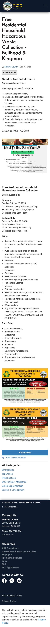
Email (4, 561)
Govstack (16, 607)
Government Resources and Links (19, 551)
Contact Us (7, 534)
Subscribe (25, 452)
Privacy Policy (9, 601)
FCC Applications (10, 567)
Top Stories (7, 474)
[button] (25, 156)
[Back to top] (25, 619)
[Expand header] (45, 6)
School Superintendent (12, 486)
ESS (4, 564)
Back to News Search (16, 457)
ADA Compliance (10, 548)
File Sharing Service (12, 558)
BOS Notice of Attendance (14, 482)
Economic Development (13, 490)
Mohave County (11, 67)
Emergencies (8, 470)
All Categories (11, 465)
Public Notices (9, 72)
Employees (7, 554)
